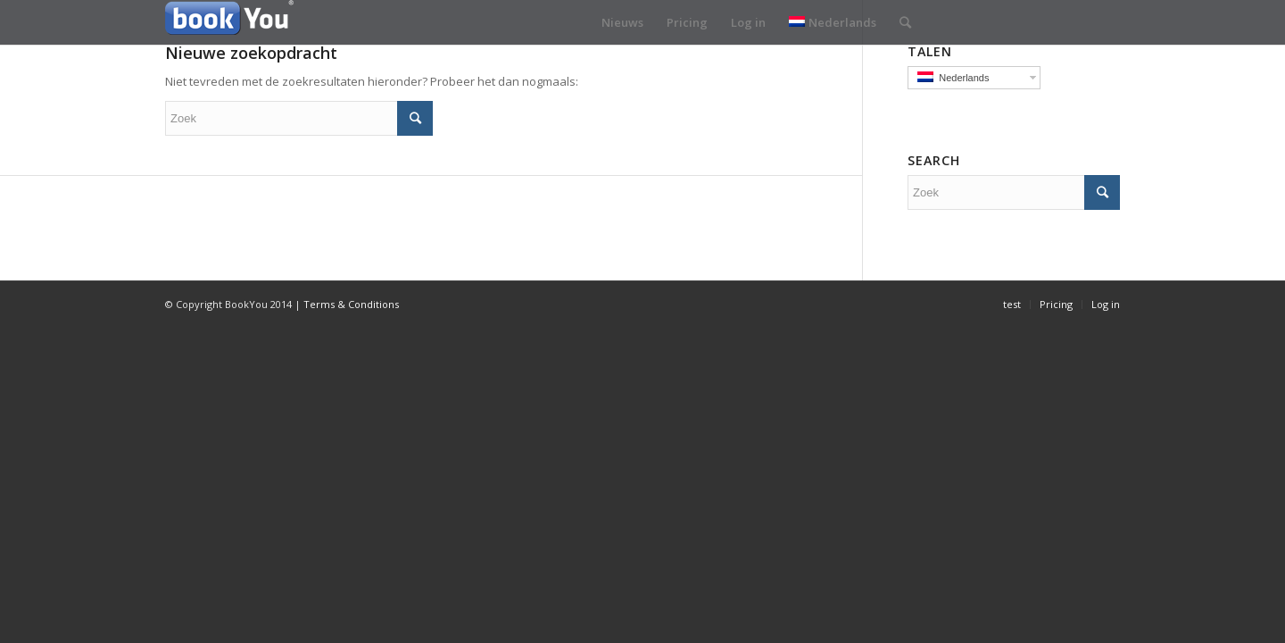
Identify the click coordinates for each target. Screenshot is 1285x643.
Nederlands (832, 22)
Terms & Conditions (351, 304)
